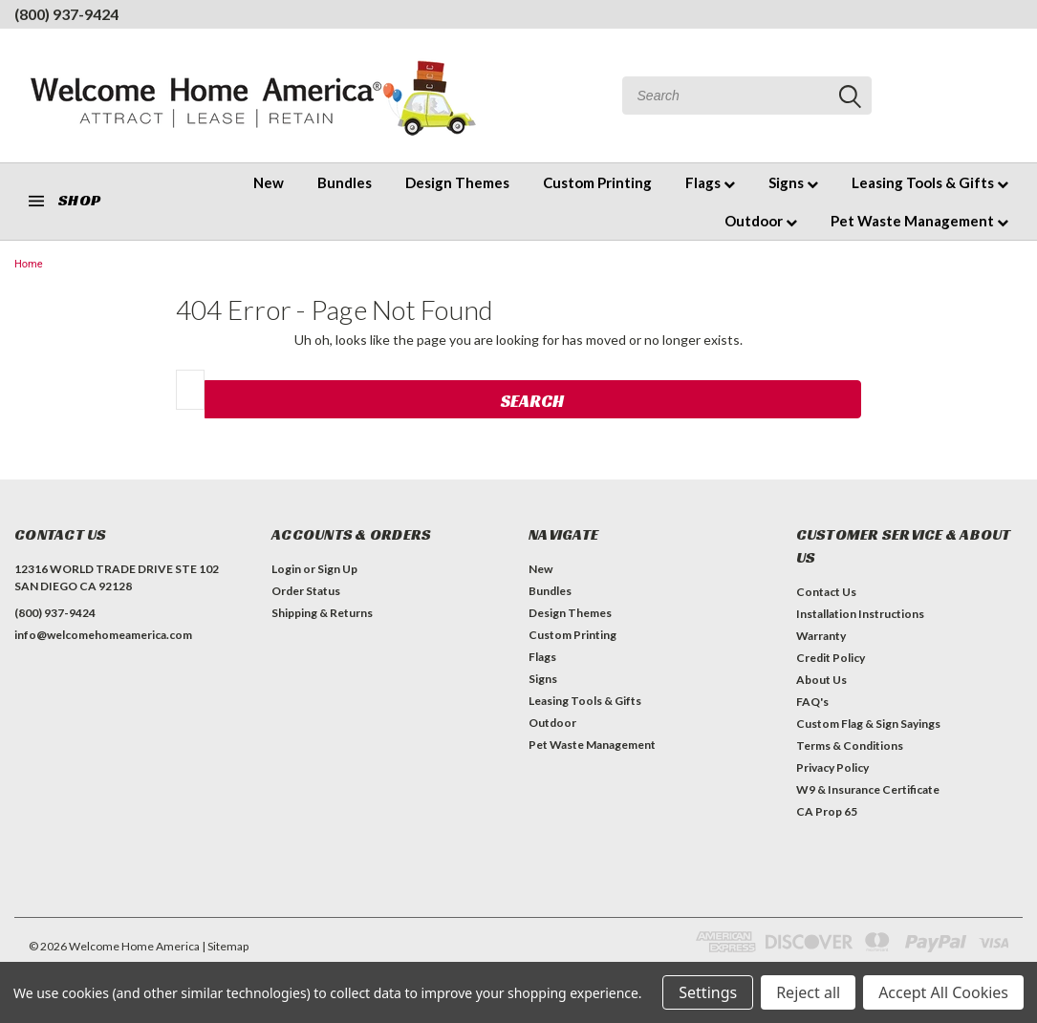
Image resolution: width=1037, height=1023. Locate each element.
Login (286, 569)
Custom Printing (597, 182)
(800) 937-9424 (66, 14)
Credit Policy (830, 657)
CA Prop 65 (826, 811)
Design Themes (457, 182)
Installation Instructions (860, 614)
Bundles (344, 182)
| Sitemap (225, 946)
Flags (710, 182)
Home (28, 264)
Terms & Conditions (849, 745)
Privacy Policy (832, 767)
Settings (708, 992)
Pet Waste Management (919, 220)
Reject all (808, 992)
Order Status (305, 591)
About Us (821, 679)
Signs (793, 182)
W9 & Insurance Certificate (868, 789)
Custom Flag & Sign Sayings (868, 723)
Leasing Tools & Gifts (930, 182)
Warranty (821, 636)
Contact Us (826, 592)
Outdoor (760, 220)
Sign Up (337, 569)
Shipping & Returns (322, 613)
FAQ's (812, 701)
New (268, 182)
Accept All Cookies (943, 992)
